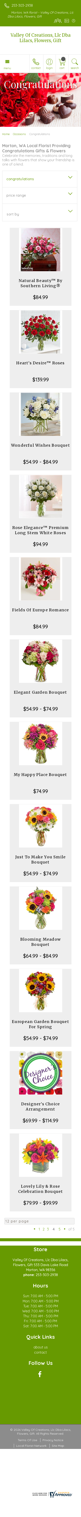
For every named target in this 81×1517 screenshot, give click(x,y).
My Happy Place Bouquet (40, 774)
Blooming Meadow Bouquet (40, 942)
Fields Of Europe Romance (40, 609)
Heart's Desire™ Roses (40, 362)
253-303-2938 (22, 5)
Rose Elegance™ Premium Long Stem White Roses (40, 530)
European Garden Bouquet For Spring (40, 1024)
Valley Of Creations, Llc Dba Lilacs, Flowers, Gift (41, 37)
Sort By (13, 214)
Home (6, 134)
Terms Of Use (27, 1440)
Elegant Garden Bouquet (40, 692)
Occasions (19, 134)
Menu (7, 68)
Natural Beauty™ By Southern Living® (40, 283)
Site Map (58, 1446)
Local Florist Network (31, 1446)
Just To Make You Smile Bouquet (40, 859)
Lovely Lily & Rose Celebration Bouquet (40, 1189)
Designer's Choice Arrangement (40, 1106)
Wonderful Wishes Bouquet (40, 445)
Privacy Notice (53, 1440)
